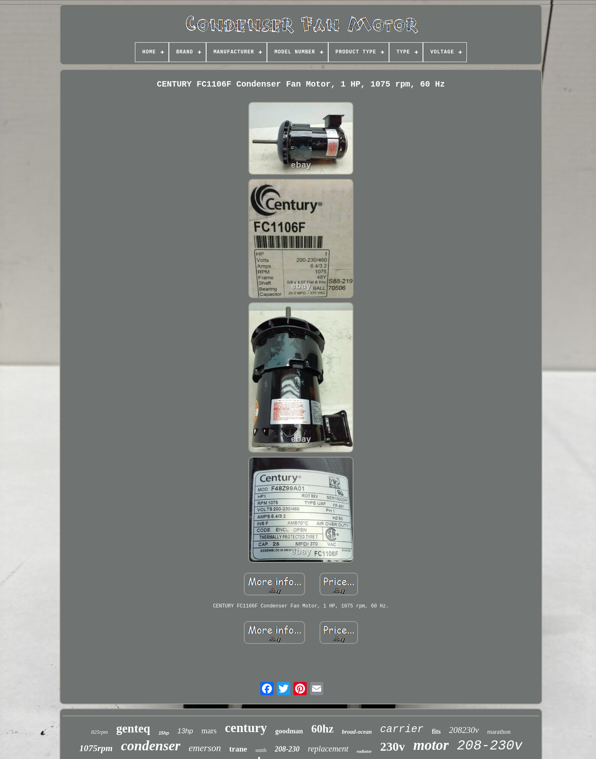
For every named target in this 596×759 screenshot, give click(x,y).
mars (208, 730)
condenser (150, 745)
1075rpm (96, 748)
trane (238, 749)
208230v (464, 730)
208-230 (287, 749)
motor (431, 745)
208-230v (489, 746)
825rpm (99, 732)
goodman (289, 731)
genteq (133, 728)
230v (392, 746)
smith (261, 750)
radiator (364, 751)
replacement (328, 748)
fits (436, 731)
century (246, 727)
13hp (185, 731)
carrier (401, 729)
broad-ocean (357, 732)
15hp (164, 732)
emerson (205, 748)
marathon (499, 731)
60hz (322, 729)
